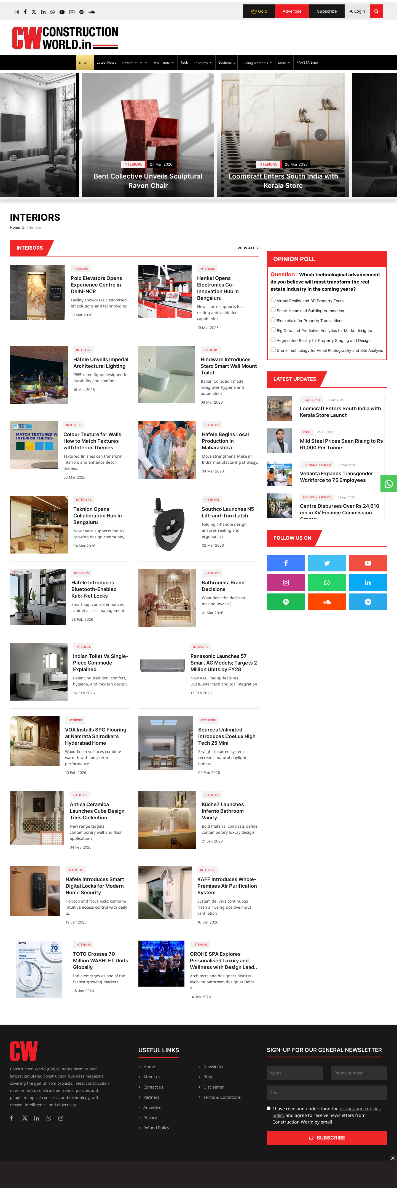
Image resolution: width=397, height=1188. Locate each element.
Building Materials (256, 62)
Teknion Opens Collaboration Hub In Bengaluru (97, 515)
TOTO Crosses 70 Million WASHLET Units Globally (100, 960)
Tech (184, 62)
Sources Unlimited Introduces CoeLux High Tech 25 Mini (227, 736)
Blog (207, 1076)
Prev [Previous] (76, 135)
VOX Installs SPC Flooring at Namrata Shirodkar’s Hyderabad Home (95, 736)
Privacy (150, 1117)
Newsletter (213, 1066)
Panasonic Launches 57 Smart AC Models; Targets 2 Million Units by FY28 (224, 662)
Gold (259, 11)
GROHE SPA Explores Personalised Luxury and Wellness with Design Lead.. (223, 960)
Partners (151, 1097)
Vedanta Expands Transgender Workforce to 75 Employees (336, 477)
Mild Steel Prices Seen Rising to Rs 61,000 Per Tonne (341, 444)
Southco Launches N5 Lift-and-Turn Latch (228, 512)
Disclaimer (213, 1087)
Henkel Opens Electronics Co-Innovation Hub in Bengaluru (218, 288)
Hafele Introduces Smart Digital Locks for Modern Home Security (95, 885)
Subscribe (327, 11)
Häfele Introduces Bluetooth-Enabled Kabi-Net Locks (94, 589)
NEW (85, 62)
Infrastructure (134, 62)
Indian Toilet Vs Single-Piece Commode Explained (100, 662)
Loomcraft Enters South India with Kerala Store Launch (340, 412)
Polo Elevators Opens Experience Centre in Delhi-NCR (96, 284)
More (284, 62)
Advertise (292, 11)
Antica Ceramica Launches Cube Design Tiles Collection (97, 810)
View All (248, 247)
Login (357, 11)
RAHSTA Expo (307, 62)
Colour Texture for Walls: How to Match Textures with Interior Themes (93, 440)
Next (321, 135)
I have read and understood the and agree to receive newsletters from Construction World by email (326, 1115)
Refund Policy (156, 1127)
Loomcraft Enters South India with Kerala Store (336, 181)
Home (15, 227)
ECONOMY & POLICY (317, 464)
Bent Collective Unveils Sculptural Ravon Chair (201, 181)
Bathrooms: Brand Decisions (223, 586)
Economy (203, 62)
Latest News (106, 62)
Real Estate (164, 62)
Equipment (226, 62)
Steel (307, 432)
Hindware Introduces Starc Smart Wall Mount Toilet (229, 366)
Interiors (186, 164)
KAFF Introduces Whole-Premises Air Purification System (227, 885)
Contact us (153, 1087)
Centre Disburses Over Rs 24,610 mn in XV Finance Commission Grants (339, 512)
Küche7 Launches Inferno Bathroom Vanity (223, 810)
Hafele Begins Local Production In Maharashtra (225, 440)
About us (151, 1076)
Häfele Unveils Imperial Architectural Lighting (100, 363)
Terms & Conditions (222, 1097)
